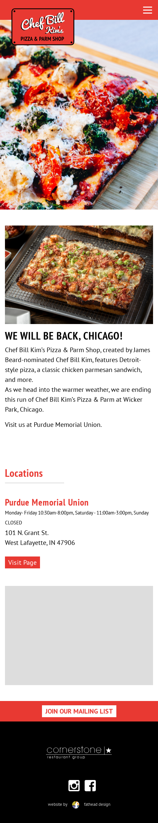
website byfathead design (79, 804)
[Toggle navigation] (147, 10)
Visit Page (22, 562)
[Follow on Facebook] (90, 786)
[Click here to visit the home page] (76, 10)
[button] (12, 115)
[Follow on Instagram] (74, 786)
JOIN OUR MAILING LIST (79, 711)
